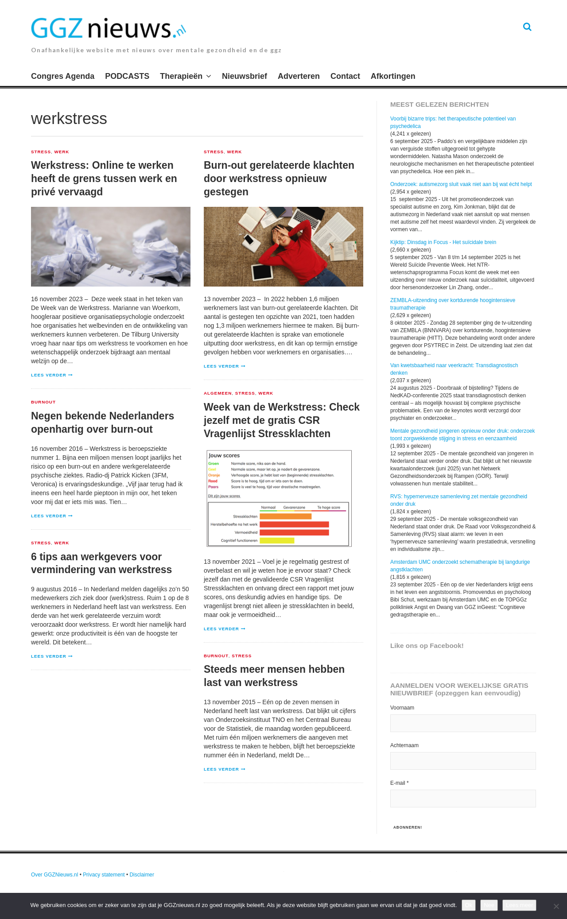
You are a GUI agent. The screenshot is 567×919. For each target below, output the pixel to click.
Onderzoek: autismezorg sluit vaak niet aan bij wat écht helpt (461, 184)
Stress (41, 152)
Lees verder (48, 374)
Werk (61, 152)
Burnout (43, 402)
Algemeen (218, 393)
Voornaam (402, 708)
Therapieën (181, 76)
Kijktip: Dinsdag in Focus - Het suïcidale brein (443, 242)
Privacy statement (104, 875)
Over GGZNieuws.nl (54, 875)
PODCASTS (127, 76)
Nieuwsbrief (244, 76)
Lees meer (519, 905)
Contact (345, 76)
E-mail (399, 783)
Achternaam (404, 745)
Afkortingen (393, 76)
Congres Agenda (62, 76)
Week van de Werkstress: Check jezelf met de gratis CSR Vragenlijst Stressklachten (282, 420)
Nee (489, 905)
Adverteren (299, 76)
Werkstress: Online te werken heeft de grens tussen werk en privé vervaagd (104, 178)
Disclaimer (141, 875)
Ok (469, 905)
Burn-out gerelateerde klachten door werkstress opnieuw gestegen (279, 178)
